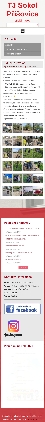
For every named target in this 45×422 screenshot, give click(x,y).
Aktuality (9, 45)
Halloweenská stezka (16, 246)
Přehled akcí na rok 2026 (16, 49)
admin (34, 67)
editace (31, 419)
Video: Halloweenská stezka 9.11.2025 (23, 228)
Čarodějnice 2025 (14, 259)
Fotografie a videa (13, 54)
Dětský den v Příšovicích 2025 (20, 253)
